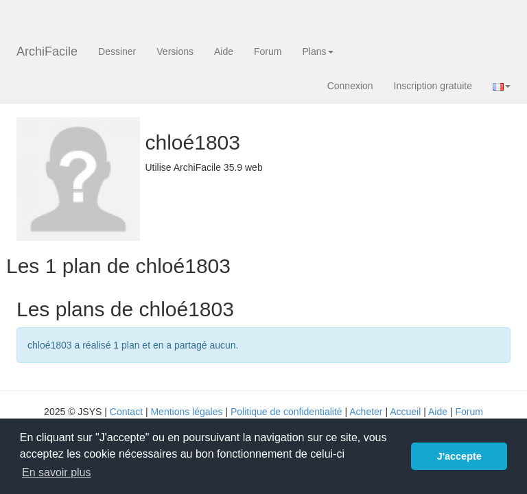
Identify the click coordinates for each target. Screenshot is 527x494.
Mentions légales (186, 411)
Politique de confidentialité (286, 411)
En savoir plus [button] (56, 472)
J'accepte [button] (459, 456)
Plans (317, 51)
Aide (223, 51)
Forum (267, 51)
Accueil (405, 411)
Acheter (365, 411)
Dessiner (117, 51)
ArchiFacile (47, 51)
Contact (126, 411)
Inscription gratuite (433, 85)
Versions (175, 51)
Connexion (350, 85)
